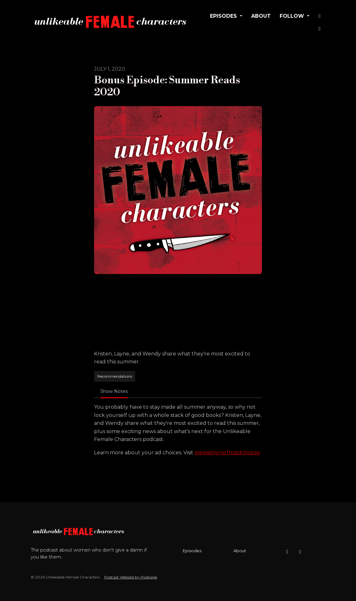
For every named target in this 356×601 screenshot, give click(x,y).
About (261, 16)
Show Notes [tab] (114, 391)
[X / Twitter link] (319, 28)
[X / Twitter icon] (300, 552)
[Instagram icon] (287, 552)
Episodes (224, 16)
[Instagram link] (319, 16)
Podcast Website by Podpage (130, 577)
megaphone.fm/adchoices (227, 453)
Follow (293, 16)
